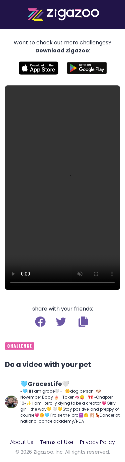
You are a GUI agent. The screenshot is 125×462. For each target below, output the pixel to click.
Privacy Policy (97, 442)
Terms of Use (56, 442)
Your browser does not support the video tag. (62, 187)
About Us (21, 442)
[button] (83, 321)
